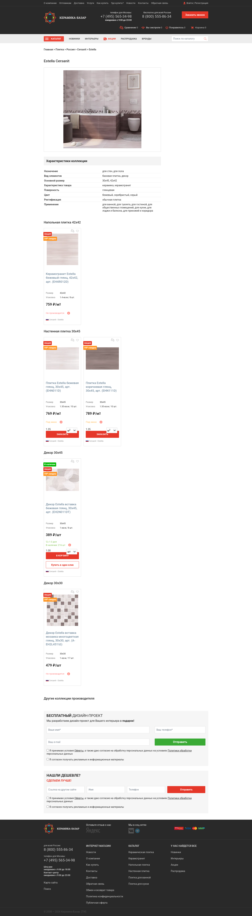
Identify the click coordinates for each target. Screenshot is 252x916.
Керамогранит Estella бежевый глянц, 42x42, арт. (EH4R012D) (62, 277)
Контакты (143, 3)
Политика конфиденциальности (104, 896)
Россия (70, 49)
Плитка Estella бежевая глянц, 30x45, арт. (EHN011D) (62, 386)
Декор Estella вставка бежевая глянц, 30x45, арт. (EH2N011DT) (61, 508)
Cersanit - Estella (55, 320)
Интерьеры (91, 38)
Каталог (56, 38)
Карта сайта (51, 882)
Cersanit (81, 49)
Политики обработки (180, 750)
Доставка (79, 3)
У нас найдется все (184, 845)
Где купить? (117, 3)
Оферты (78, 750)
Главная (48, 49)
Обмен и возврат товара (100, 890)
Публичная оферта (96, 902)
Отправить (180, 742)
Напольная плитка (139, 864)
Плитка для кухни (138, 883)
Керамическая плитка (141, 852)
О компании (50, 3)
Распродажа (129, 38)
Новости (130, 3)
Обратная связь (159, 3)
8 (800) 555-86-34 (156, 16)
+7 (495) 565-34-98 (116, 16)
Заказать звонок (195, 14)
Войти (190, 3)
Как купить (102, 3)
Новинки (74, 38)
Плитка (59, 49)
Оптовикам (65, 3)
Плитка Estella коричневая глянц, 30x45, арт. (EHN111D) (101, 386)
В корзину (62, 555)
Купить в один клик (62, 565)
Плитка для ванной (139, 877)
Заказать (62, 434)
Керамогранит (136, 858)
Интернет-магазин (98, 845)
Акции (112, 38)
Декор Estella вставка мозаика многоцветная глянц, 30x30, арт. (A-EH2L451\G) (62, 638)
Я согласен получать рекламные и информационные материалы (86, 759)
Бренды (146, 38)
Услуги (90, 3)
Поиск (47, 889)
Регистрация (201, 3)
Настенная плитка (138, 871)
